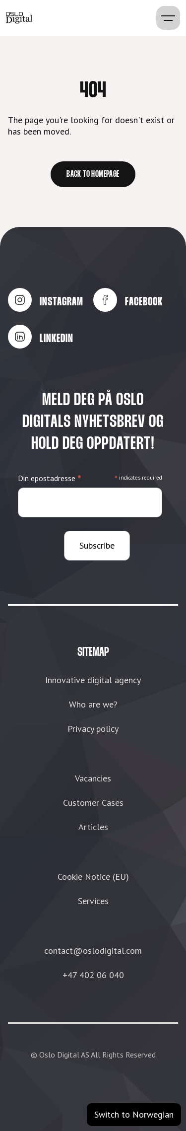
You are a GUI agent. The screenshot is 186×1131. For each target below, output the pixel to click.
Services (93, 901)
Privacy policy (93, 728)
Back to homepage (92, 174)
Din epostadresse (49, 478)
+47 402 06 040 (93, 975)
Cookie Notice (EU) (93, 876)
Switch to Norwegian (134, 1114)
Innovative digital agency (93, 680)
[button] (168, 18)
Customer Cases (93, 802)
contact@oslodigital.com (93, 950)
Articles (93, 827)
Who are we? (93, 704)
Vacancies (93, 778)
